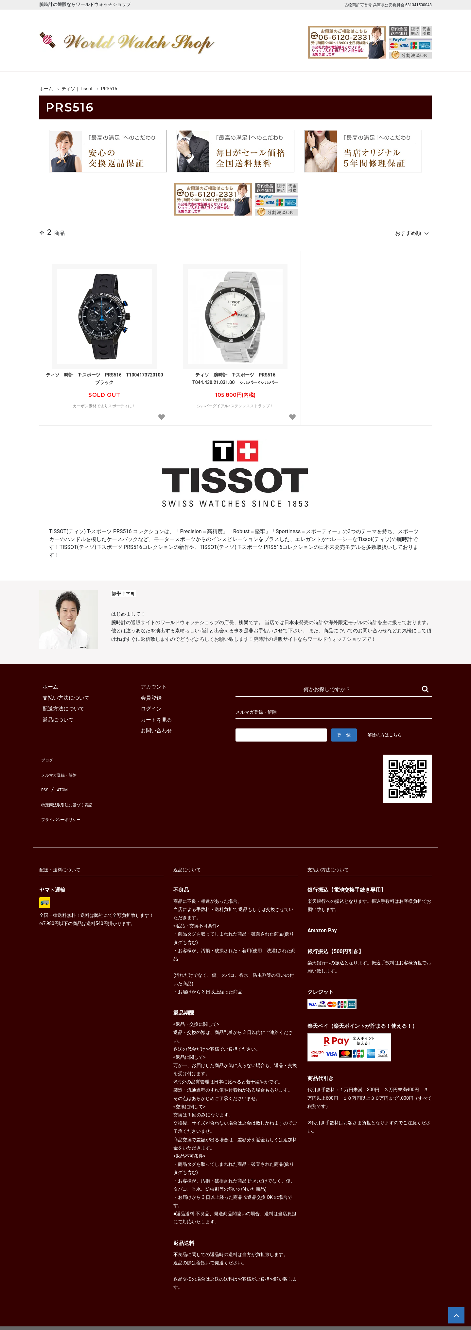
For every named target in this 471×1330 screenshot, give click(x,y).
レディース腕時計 (210, 61)
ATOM (60, 777)
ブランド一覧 (261, 61)
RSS (44, 777)
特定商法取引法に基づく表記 (73, 788)
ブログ (47, 755)
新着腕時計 (109, 61)
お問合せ (413, 61)
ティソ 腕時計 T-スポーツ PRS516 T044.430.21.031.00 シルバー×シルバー (236, 375)
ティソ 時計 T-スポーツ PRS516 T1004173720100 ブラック (106, 375)
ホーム (58, 61)
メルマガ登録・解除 (62, 766)
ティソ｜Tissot (77, 88)
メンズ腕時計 (159, 61)
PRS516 (109, 88)
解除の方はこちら (387, 732)
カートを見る (362, 61)
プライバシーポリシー (65, 799)
